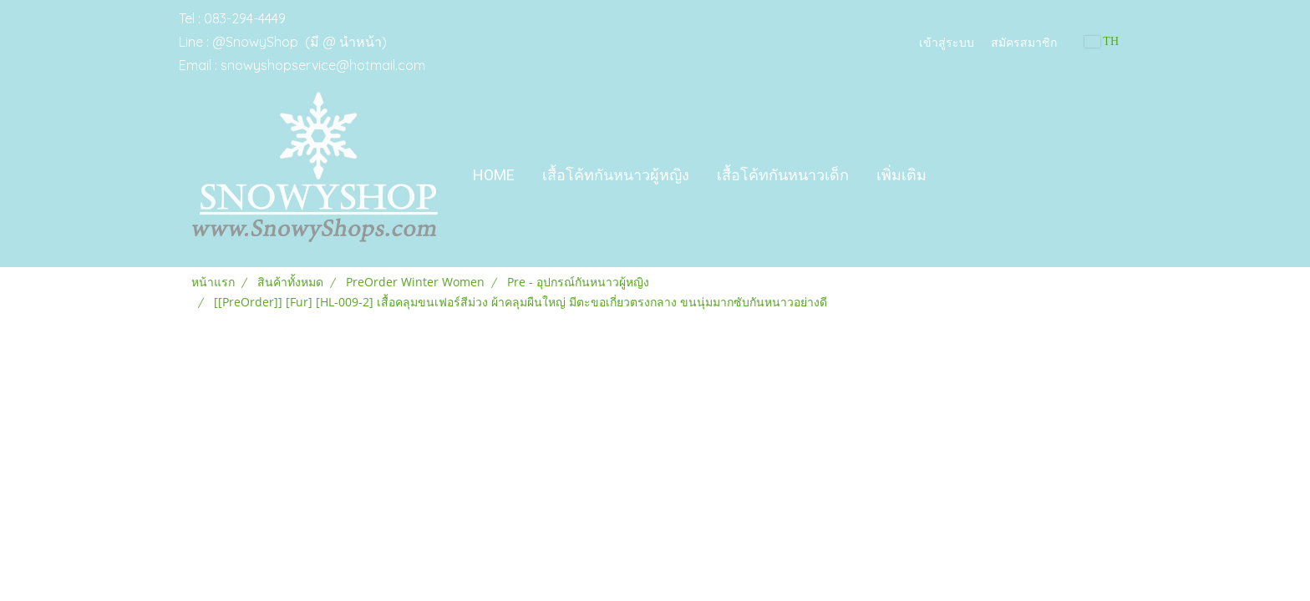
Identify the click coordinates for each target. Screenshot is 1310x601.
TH (1101, 41)
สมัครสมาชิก (1024, 41)
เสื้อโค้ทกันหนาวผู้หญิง (615, 175)
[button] (955, 175)
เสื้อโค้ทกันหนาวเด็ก (783, 175)
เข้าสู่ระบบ (946, 41)
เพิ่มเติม (901, 175)
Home (494, 175)
